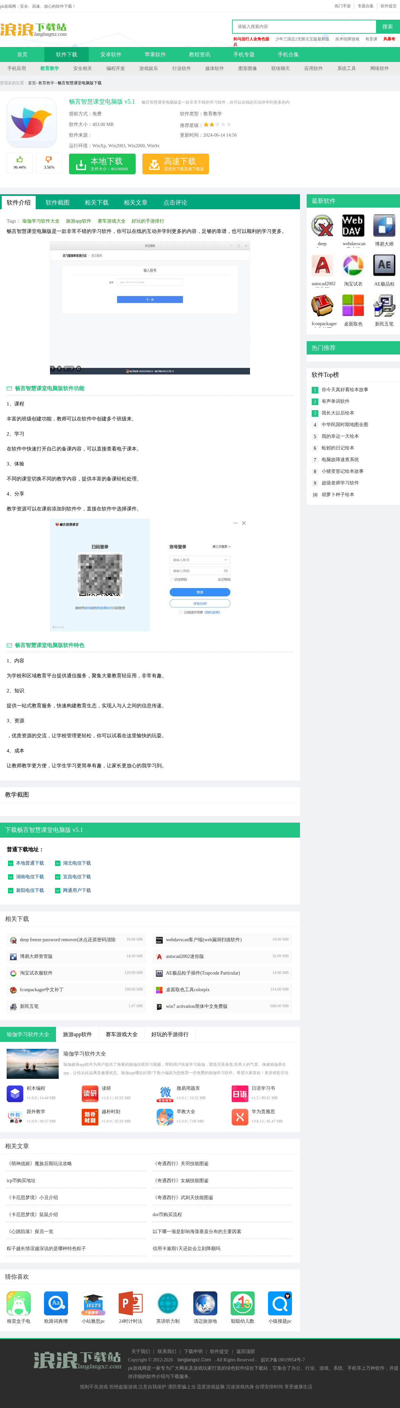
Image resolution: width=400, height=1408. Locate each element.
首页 (22, 54)
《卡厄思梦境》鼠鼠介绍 (32, 1214)
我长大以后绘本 (338, 412)
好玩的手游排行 (148, 221)
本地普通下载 (30, 863)
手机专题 (244, 54)
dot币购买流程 (167, 1214)
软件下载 (66, 54)
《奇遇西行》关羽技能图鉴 (181, 1163)
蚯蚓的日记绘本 (338, 447)
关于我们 (140, 1351)
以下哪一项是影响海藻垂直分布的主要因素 (197, 1231)
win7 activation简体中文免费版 (197, 1006)
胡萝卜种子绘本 (338, 494)
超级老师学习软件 (340, 482)
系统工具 (346, 68)
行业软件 (181, 68)
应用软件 (313, 68)
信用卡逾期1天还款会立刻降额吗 (186, 1248)
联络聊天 (280, 68)
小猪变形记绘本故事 (343, 471)
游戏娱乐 (148, 68)
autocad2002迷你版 (185, 956)
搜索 (387, 26)
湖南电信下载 (30, 876)
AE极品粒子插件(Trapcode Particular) (203, 973)
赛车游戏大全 (112, 221)
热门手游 (343, 6)
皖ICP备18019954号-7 (283, 1359)
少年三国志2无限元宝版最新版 (302, 39)
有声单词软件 (336, 401)
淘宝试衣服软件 (36, 973)
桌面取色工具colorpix (188, 989)
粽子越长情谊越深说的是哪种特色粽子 (46, 1248)
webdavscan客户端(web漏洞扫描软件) (204, 939)
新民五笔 (29, 1006)
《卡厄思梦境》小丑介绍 (32, 1197)
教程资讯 (199, 54)
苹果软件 (155, 54)
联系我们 (167, 1351)
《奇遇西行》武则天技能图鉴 (183, 1197)
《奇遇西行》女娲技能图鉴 (181, 1180)
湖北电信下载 (77, 863)
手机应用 (16, 68)
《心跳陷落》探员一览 (30, 1231)
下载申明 (193, 1351)
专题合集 (366, 6)
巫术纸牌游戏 (347, 39)
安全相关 (82, 68)
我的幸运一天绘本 (340, 436)
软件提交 (389, 6)
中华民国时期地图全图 (345, 424)
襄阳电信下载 (30, 890)
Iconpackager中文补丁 (42, 989)
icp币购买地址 (21, 1180)
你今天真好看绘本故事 (345, 389)
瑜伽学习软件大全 (41, 221)
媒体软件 (214, 68)
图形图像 (247, 68)
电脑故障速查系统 (340, 459)
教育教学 (49, 68)
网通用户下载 (77, 890)
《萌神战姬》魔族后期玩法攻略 (39, 1163)
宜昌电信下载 (77, 876)
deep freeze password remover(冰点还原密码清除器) (68, 940)
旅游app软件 (78, 221)
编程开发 (115, 68)
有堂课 (371, 39)
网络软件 (379, 68)
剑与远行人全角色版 (251, 39)
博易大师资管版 (36, 956)
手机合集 (288, 54)
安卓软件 (111, 54)
